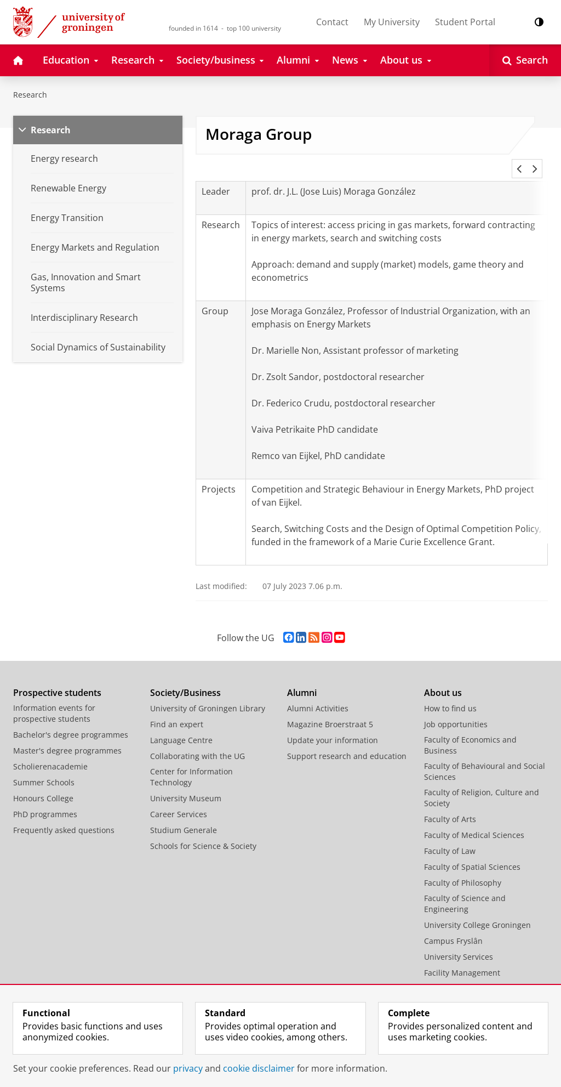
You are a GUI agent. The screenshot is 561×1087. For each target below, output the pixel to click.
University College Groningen (477, 912)
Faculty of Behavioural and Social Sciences (484, 758)
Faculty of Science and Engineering (465, 890)
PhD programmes (45, 801)
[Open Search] (525, 60)
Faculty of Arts (450, 806)
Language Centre (181, 727)
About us (443, 679)
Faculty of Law (450, 838)
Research (30, 94)
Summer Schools (44, 769)
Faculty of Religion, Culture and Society (481, 784)
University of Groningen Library (207, 695)
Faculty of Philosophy (462, 869)
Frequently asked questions (64, 817)
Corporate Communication (472, 975)
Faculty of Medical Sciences (474, 822)
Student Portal (465, 22)
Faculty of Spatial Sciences (472, 853)
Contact (332, 22)
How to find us (450, 695)
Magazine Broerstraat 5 (330, 711)
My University (392, 22)
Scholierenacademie (50, 753)
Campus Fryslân (453, 927)
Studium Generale (183, 817)
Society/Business (185, 679)
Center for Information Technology (191, 763)
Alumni (302, 679)
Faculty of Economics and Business (470, 732)
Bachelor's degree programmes (70, 721)
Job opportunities (456, 711)
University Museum (185, 785)
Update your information (332, 727)
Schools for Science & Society (203, 833)
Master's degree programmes (67, 737)
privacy (188, 1068)
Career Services (178, 801)
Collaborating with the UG (197, 743)
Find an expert (176, 711)
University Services (458, 943)
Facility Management (462, 959)
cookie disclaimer (259, 1068)
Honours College (43, 785)
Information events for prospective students (54, 700)
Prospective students (57, 679)
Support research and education (347, 743)
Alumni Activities (317, 695)
